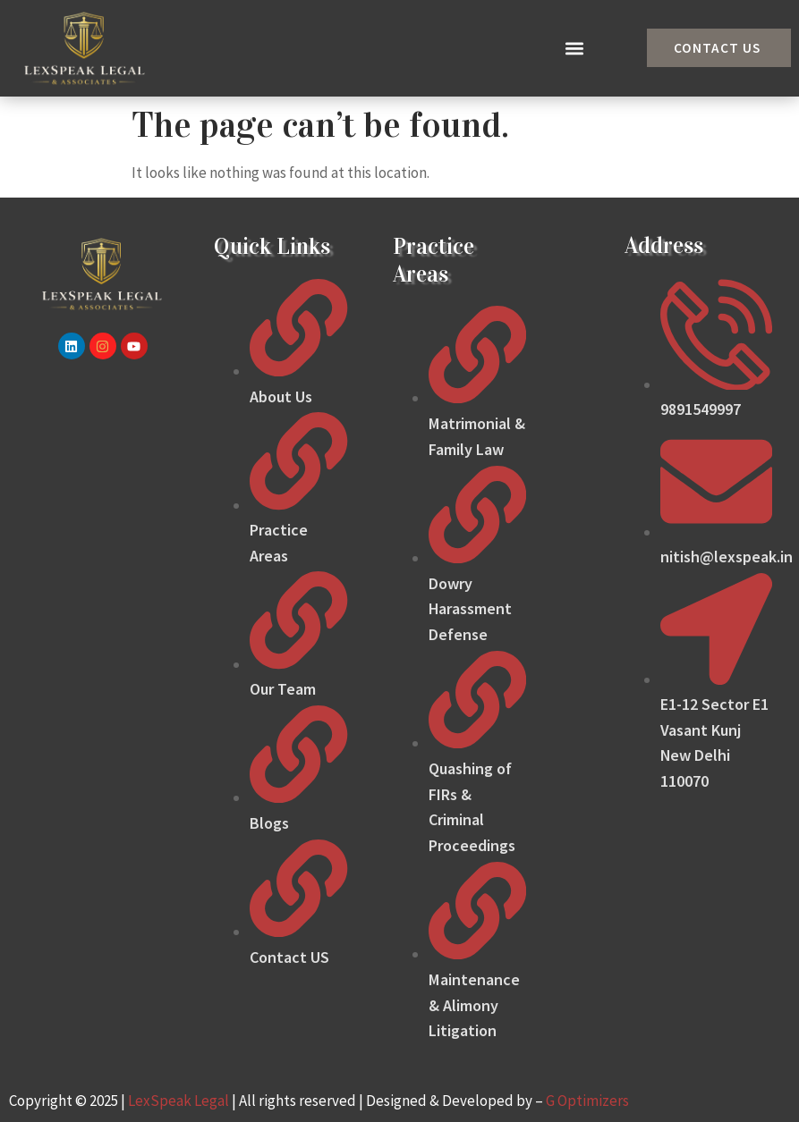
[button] (575, 48)
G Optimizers (587, 1100)
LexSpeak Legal (178, 1100)
